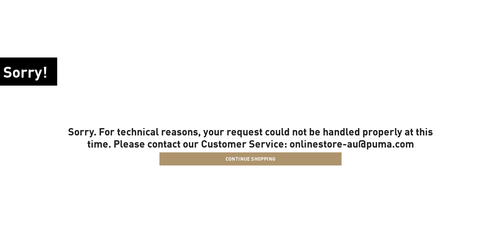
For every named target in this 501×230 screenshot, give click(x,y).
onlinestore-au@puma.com (351, 143)
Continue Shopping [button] (251, 159)
